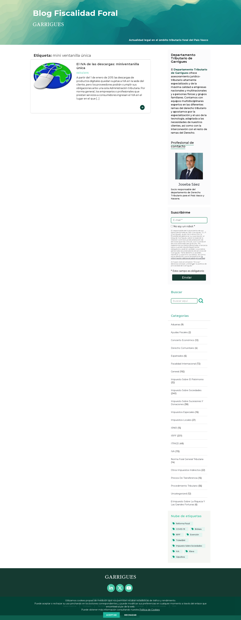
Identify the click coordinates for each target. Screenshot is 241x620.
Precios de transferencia (184, 478)
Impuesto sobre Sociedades (186, 390)
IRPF (173, 435)
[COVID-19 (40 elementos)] (179, 529)
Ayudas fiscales (179, 332)
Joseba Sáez (189, 184)
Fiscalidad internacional (183, 363)
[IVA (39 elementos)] (177, 551)
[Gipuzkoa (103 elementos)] (179, 557)
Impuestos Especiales (182, 412)
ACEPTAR (111, 615)
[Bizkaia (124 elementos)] (197, 529)
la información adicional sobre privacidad (188, 257)
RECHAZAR (130, 615)
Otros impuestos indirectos (186, 470)
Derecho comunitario (182, 348)
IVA (173, 451)
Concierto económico (182, 340)
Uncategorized (179, 493)
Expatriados (177, 356)
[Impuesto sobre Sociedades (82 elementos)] (188, 546)
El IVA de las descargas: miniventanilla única (107, 66)
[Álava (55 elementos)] (191, 551)
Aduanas (175, 324)
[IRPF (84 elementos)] (177, 535)
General (175, 371)
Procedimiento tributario (184, 485)
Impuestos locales (181, 420)
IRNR (174, 427)
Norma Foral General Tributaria (187, 459)
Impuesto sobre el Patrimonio (187, 379)
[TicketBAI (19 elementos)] (180, 540)
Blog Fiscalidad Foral (75, 13)
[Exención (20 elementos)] (193, 535)
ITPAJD (175, 443)
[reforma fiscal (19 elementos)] (182, 524)
